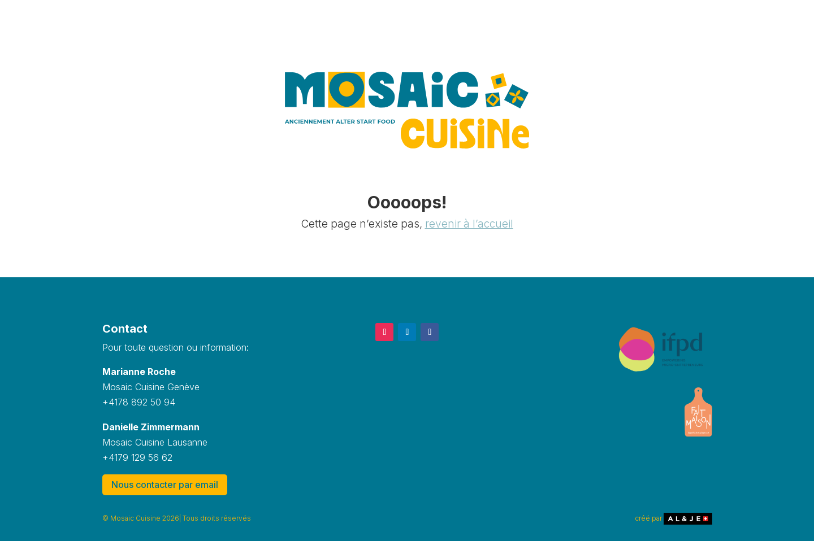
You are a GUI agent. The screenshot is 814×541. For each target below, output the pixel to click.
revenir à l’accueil (469, 223)
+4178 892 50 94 (138, 402)
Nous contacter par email (164, 484)
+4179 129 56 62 (137, 457)
